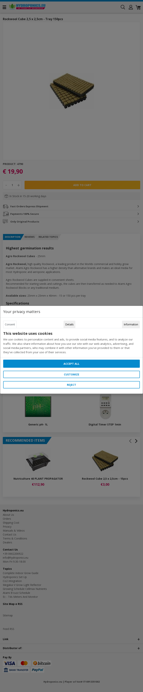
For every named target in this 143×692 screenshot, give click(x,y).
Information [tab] (131, 324)
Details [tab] (69, 324)
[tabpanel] (71, 342)
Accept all (71, 363)
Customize (71, 374)
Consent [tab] (10, 324)
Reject (71, 385)
